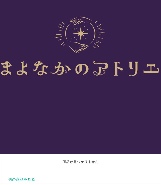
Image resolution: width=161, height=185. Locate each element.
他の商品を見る (21, 179)
